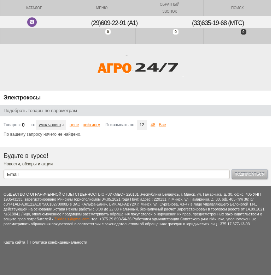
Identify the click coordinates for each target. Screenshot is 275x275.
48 (153, 124)
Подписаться (249, 174)
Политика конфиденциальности (58, 242)
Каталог (34, 8)
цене (74, 124)
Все (162, 124)
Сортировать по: (32, 124)
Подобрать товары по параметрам (40, 110)
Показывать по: (120, 124)
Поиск (237, 8)
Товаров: (12, 124)
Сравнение (102, 36)
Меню (101, 8)
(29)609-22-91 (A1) (114, 22)
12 (142, 124)
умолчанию (50, 124)
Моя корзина (237, 36)
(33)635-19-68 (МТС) (218, 22)
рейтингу (91, 124)
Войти (34, 36)
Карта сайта (14, 242)
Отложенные (169, 36)
